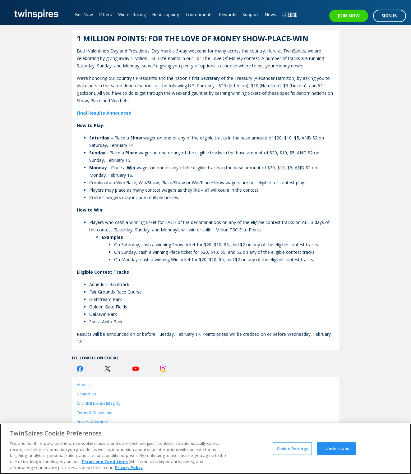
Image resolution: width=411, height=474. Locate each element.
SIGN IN (389, 16)
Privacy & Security (92, 422)
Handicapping (165, 14)
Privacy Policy (129, 467)
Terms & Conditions (94, 412)
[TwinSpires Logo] (34, 12)
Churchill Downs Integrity (98, 403)
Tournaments (199, 14)
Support (250, 14)
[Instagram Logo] (163, 369)
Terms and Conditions (104, 461)
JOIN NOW (349, 16)
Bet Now (84, 14)
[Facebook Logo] (80, 369)
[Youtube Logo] (135, 369)
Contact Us (86, 394)
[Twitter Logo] (107, 369)
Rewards (227, 14)
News (270, 14)
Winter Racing (132, 14)
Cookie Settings (292, 448)
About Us (85, 384)
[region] (205, 448)
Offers (105, 14)
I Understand (336, 448)
